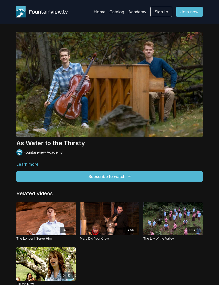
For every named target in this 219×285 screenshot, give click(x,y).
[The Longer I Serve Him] (46, 238)
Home (99, 11)
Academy (137, 11)
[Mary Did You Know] (109, 238)
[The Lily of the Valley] (173, 238)
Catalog (117, 11)
